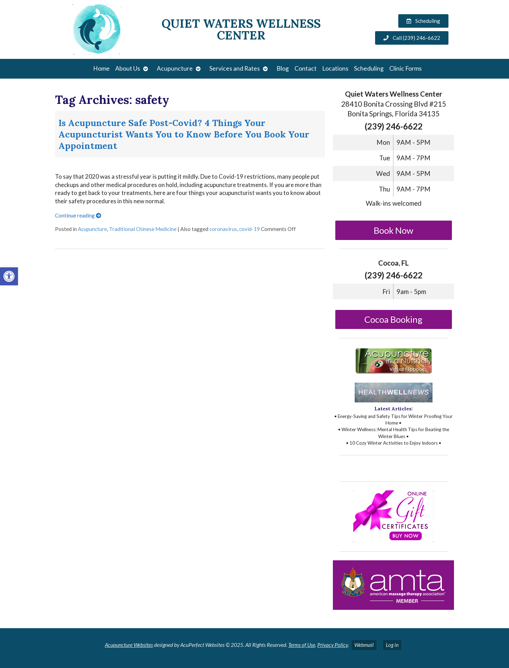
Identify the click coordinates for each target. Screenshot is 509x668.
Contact (305, 68)
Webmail (364, 645)
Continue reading (78, 215)
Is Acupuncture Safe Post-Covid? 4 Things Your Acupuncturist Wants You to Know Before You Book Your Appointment (183, 134)
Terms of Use (301, 645)
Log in (392, 645)
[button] (9, 276)
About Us (127, 68)
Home (101, 68)
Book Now (393, 230)
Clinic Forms (405, 68)
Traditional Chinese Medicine (142, 229)
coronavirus (223, 229)
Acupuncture (175, 68)
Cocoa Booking (393, 319)
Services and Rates (234, 68)
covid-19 (249, 229)
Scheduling (369, 68)
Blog (282, 68)
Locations (335, 68)
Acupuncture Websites (129, 645)
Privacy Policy (332, 645)
